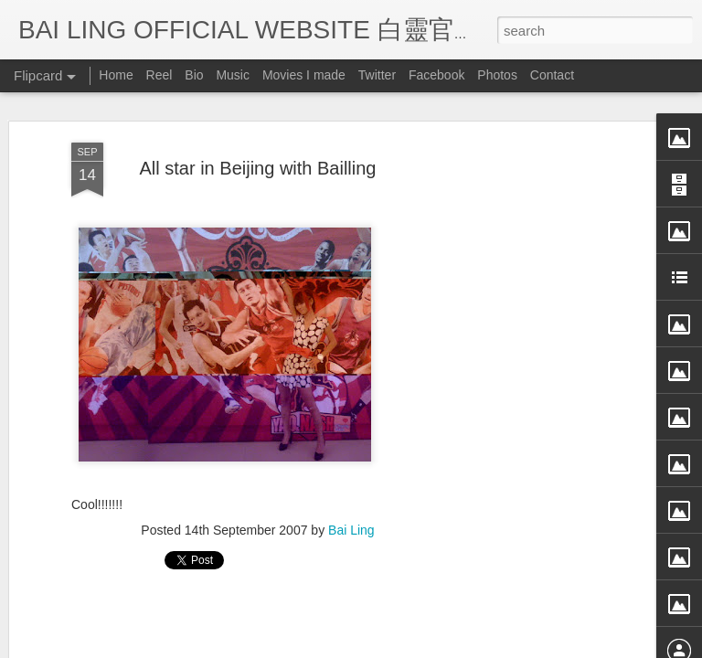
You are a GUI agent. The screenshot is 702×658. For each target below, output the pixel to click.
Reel (159, 75)
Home (116, 75)
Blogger (464, 646)
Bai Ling (351, 482)
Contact (552, 75)
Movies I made (304, 75)
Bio (194, 75)
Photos (497, 75)
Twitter (377, 75)
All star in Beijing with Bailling (257, 120)
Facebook (436, 75)
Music (233, 75)
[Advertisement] (544, 383)
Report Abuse (517, 646)
